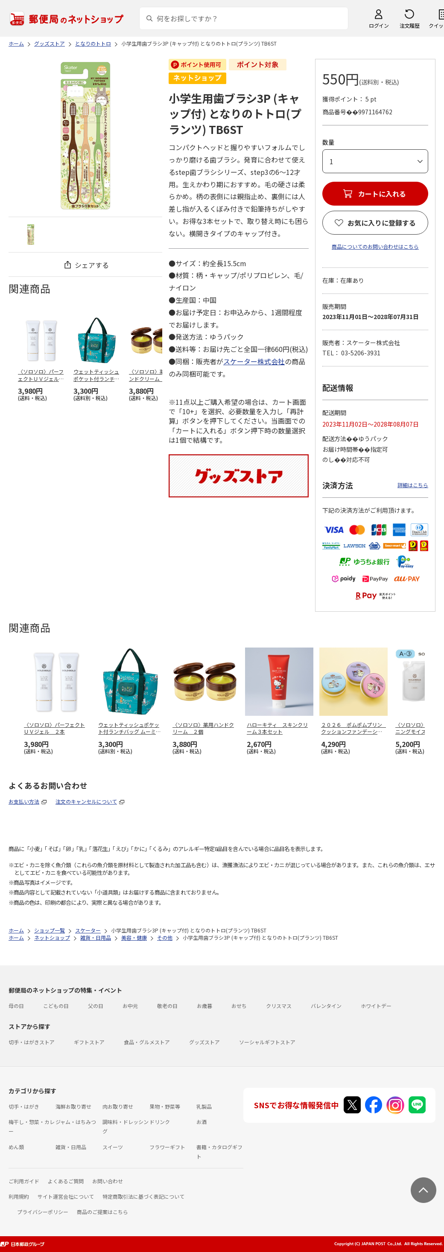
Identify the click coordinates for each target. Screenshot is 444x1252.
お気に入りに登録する (382, 223)
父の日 (95, 1005)
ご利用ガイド (24, 1181)
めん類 (16, 1146)
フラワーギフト (167, 1146)
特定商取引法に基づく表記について (143, 1196)
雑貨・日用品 (71, 1146)
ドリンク (159, 1121)
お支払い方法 (24, 801)
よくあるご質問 (66, 1181)
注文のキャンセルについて (86, 801)
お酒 (201, 1121)
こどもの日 (56, 1005)
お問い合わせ (107, 1181)
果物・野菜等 (164, 1106)
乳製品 (204, 1106)
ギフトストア (89, 1042)
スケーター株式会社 (254, 361)
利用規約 (19, 1196)
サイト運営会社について (66, 1196)
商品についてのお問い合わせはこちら (375, 246)
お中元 (130, 1005)
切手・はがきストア (32, 1042)
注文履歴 (409, 25)
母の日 (16, 1005)
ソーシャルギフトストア (267, 1042)
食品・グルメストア (147, 1042)
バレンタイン (326, 1005)
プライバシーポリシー (42, 1211)
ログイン (378, 25)
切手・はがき (24, 1106)
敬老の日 (167, 1005)
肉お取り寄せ (117, 1106)
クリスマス (279, 1005)
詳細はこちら (412, 484)
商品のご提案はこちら (102, 1211)
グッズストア (204, 1042)
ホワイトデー (376, 1005)
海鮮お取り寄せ (73, 1106)
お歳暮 (204, 1005)
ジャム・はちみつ (76, 1121)
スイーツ (112, 1146)
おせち (239, 1005)
